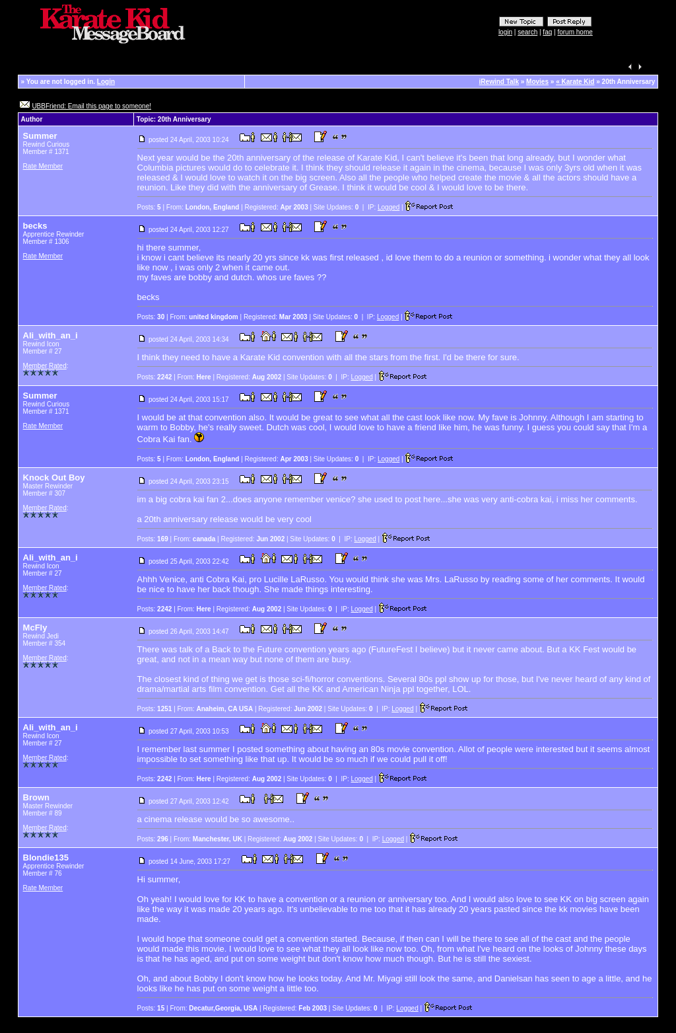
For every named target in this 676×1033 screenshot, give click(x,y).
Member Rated (45, 365)
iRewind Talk (499, 81)
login (505, 32)
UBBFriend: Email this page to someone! (91, 106)
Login (106, 81)
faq (547, 32)
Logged (388, 207)
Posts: (149, 207)
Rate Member (43, 166)
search (527, 32)
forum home (574, 32)
